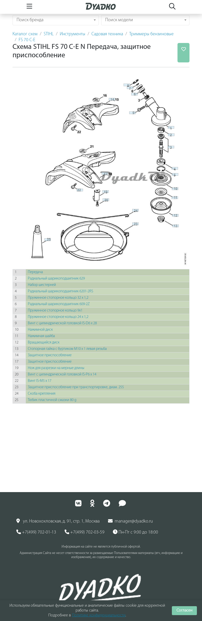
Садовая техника (107, 34)
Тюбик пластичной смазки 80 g (52, 400)
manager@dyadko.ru (130, 521)
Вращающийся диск (44, 343)
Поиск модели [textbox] (119, 20)
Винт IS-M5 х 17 (39, 381)
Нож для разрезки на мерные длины (56, 368)
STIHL (49, 34)
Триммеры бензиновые (151, 34)
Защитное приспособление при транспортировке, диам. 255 (76, 387)
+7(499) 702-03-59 (84, 532)
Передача (35, 272)
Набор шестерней (42, 285)
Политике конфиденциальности (98, 615)
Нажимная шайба (41, 336)
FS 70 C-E (27, 40)
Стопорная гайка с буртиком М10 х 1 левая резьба (67, 349)
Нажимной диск (40, 330)
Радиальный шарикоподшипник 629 (56, 279)
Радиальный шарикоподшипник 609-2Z (59, 304)
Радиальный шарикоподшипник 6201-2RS (60, 291)
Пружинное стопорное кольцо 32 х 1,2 (58, 298)
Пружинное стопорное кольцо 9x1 (55, 311)
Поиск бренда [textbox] (30, 20)
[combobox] (56, 20)
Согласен (184, 610)
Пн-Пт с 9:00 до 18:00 (135, 532)
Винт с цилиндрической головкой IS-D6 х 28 (62, 323)
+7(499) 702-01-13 (36, 532)
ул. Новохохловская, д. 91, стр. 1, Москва (58, 521)
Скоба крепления (41, 394)
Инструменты (72, 34)
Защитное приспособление (50, 355)
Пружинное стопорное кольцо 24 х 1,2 (58, 317)
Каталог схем (25, 34)
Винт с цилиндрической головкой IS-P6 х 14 (62, 374)
